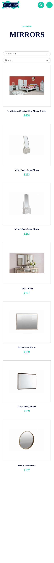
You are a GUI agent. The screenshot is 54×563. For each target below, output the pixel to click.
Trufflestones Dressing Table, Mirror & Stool (26, 111)
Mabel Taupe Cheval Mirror (27, 170)
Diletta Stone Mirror (27, 347)
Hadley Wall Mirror (26, 466)
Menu (48, 3)
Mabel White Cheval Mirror (27, 229)
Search (41, 5)
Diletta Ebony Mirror (27, 407)
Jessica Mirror (27, 288)
